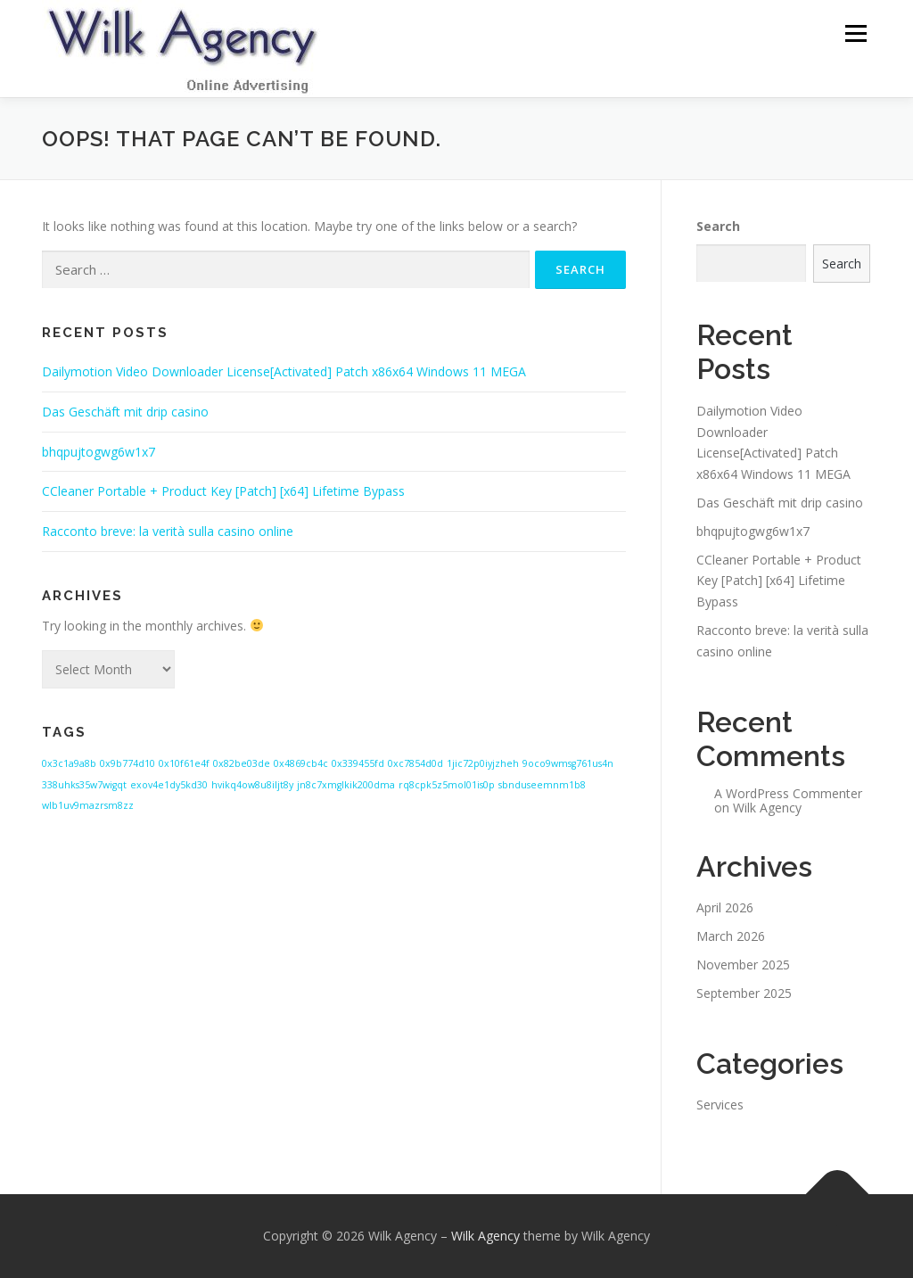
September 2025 (744, 993)
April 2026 (724, 907)
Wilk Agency (767, 807)
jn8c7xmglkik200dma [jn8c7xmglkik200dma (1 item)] (346, 785)
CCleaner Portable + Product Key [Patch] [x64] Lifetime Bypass (223, 490)
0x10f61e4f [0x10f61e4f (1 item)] (184, 763)
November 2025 (743, 964)
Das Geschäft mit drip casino (125, 411)
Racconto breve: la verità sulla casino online (167, 531)
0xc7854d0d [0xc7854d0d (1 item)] (415, 763)
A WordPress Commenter (788, 793)
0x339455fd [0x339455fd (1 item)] (358, 763)
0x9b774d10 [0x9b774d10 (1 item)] (127, 763)
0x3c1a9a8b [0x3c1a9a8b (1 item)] (69, 763)
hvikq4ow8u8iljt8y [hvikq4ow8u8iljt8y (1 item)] (252, 785)
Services (720, 1104)
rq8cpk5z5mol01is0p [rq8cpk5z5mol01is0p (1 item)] (447, 785)
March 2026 (730, 936)
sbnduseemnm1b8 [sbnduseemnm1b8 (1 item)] (542, 785)
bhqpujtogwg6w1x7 (98, 451)
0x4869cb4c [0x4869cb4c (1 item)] (301, 763)
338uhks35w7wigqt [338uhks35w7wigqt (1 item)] (84, 785)
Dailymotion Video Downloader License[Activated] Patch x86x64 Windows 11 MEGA (284, 371)
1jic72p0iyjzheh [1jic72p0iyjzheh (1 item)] (483, 763)
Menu (855, 33)
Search (718, 226)
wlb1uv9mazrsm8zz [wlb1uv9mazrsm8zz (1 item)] (88, 805)
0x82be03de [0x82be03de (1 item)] (241, 763)
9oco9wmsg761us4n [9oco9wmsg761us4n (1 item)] (567, 763)
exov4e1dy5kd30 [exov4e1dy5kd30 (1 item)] (169, 785)
